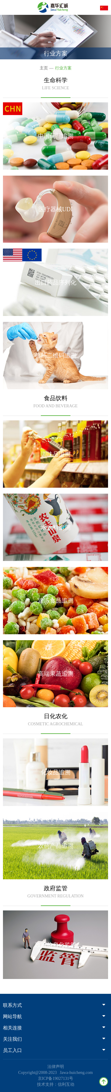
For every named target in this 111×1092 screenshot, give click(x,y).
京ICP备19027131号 (55, 1078)
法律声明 (55, 1066)
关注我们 (54, 1039)
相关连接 (54, 1027)
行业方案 (63, 68)
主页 (44, 68)
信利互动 (66, 1084)
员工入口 (54, 1050)
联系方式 (54, 1005)
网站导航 (54, 1016)
